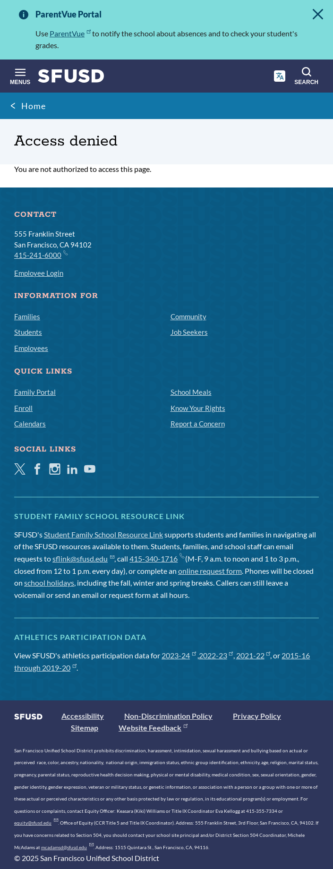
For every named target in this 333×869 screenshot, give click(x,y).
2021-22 (253, 655)
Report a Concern (198, 423)
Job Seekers (189, 332)
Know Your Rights (198, 408)
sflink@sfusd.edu (83, 558)
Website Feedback (153, 727)
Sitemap (84, 727)
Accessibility (82, 715)
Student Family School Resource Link (103, 534)
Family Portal (35, 392)
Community (188, 316)
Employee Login (38, 273)
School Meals (191, 392)
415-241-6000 (40, 254)
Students (28, 332)
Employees (31, 348)
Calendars (30, 423)
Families (27, 316)
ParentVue (70, 33)
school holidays (49, 582)
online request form (210, 570)
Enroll (23, 408)
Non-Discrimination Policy (168, 715)
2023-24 (179, 655)
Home (33, 106)
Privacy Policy (257, 715)
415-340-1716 (156, 558)
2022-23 (216, 655)
